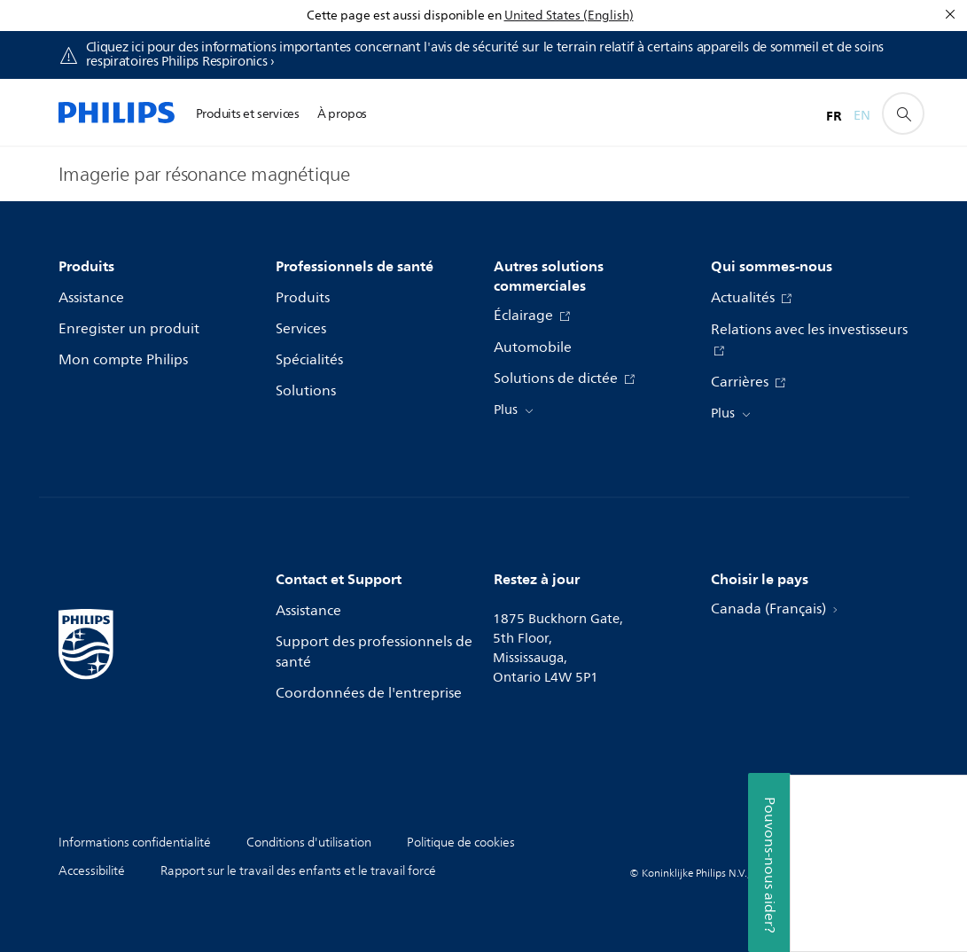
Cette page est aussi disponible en (404, 15)
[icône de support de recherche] (903, 113)
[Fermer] (950, 14)
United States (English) (569, 15)
